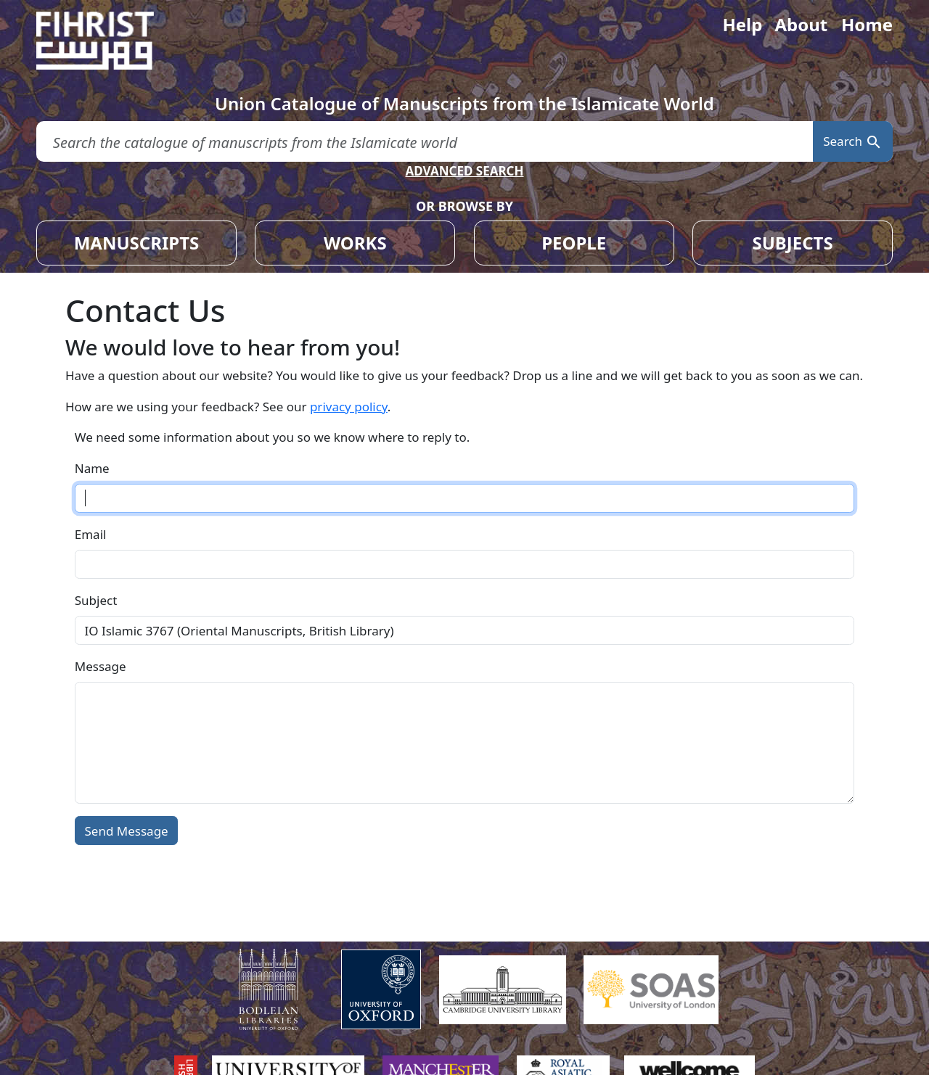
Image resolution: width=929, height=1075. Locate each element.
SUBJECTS (792, 243)
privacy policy (349, 406)
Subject (96, 600)
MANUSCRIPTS (137, 243)
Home (867, 24)
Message (100, 666)
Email (91, 534)
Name (92, 468)
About (800, 24)
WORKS (355, 243)
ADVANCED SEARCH (464, 170)
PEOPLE (573, 243)
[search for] (425, 141)
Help (742, 24)
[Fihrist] (108, 41)
